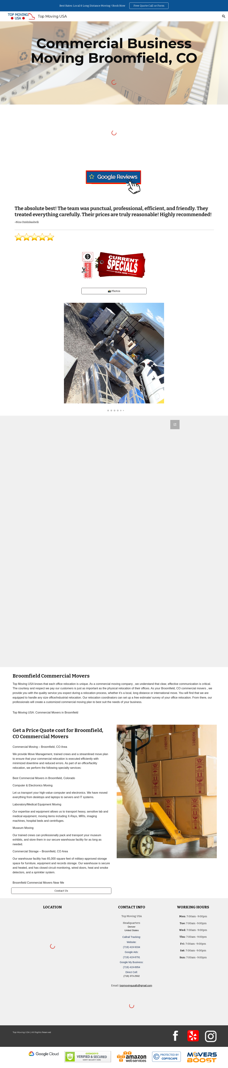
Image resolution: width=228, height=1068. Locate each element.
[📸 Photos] (114, 291)
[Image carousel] (114, 357)
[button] (223, 16)
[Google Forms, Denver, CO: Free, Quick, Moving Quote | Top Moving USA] (114, 541)
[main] (114, 50)
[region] (114, 5)
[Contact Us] (61, 890)
